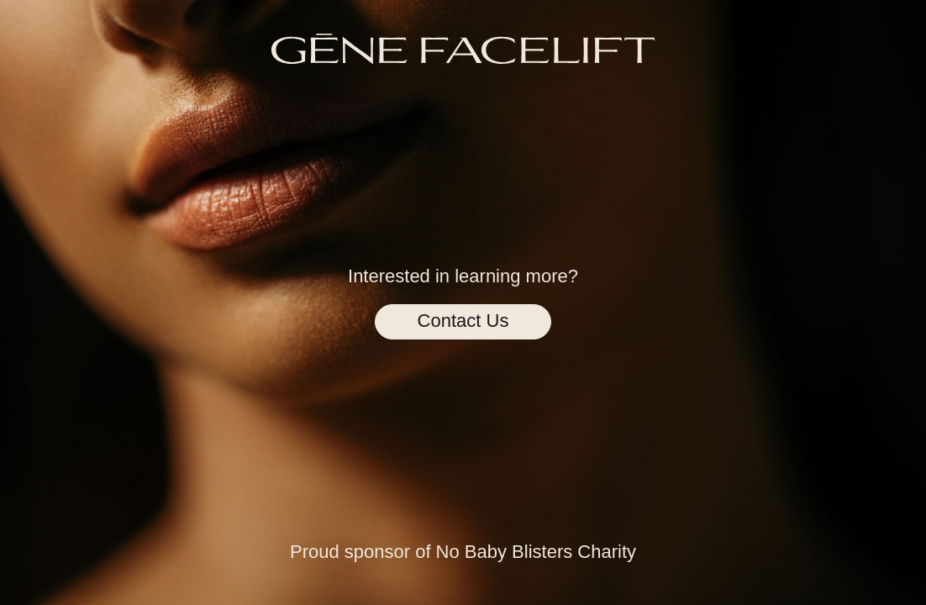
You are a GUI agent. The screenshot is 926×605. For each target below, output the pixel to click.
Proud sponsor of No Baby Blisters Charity (463, 551)
